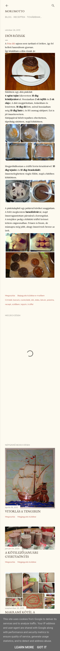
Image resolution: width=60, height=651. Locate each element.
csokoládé (25, 300)
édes (37, 300)
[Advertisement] (30, 416)
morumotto (15, 11)
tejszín (24, 304)
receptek (19, 17)
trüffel (30, 304)
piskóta (50, 300)
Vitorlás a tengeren (23, 511)
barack (16, 300)
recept (8, 304)
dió (32, 300)
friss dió (11, 43)
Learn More (24, 647)
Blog (8, 17)
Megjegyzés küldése (26, 517)
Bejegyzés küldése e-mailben (31, 295)
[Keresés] (53, 5)
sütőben (16, 304)
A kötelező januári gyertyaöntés (21, 554)
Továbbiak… (34, 17)
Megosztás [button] (10, 295)
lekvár (43, 300)
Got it (42, 647)
